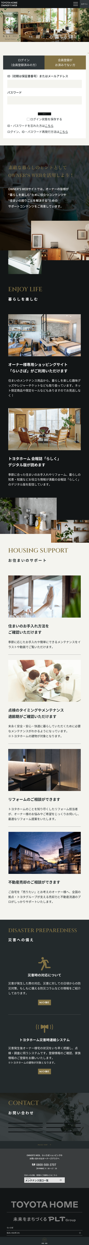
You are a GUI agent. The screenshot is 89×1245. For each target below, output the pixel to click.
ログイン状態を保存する (44, 123)
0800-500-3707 (46, 1216)
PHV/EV (63, 1177)
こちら (49, 130)
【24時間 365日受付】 (44, 1236)
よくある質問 (25, 1141)
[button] (81, 47)
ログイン (84, 4)
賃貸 (25, 1177)
